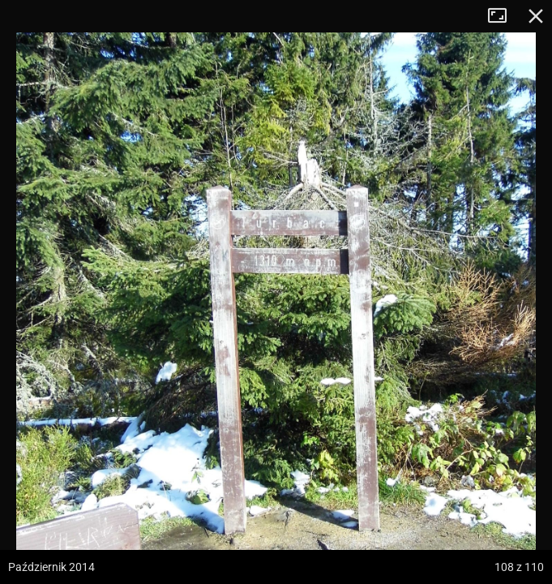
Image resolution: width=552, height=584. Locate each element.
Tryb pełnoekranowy (503, 16)
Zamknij (536, 16)
